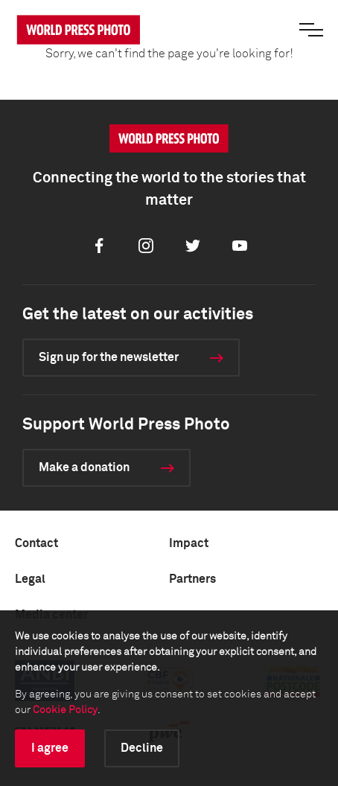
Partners (192, 579)
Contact (36, 543)
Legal (30, 579)
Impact (188, 543)
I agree (49, 748)
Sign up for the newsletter (109, 357)
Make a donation (84, 467)
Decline (142, 748)
